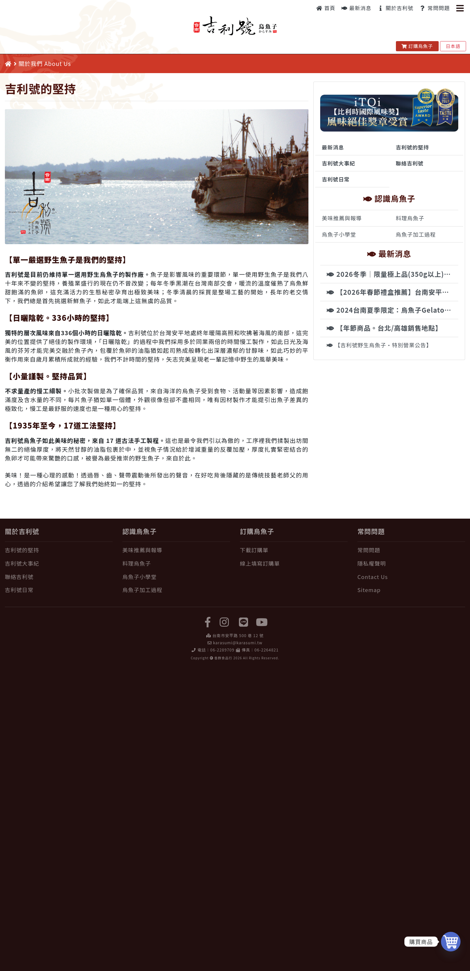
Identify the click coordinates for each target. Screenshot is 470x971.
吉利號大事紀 (338, 163)
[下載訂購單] (294, 550)
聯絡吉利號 (410, 163)
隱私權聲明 (371, 563)
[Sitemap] (411, 590)
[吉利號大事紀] (59, 563)
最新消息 (356, 8)
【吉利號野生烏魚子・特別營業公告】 (379, 345)
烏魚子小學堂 (339, 234)
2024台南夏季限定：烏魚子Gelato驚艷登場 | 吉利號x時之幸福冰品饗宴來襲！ (392, 310)
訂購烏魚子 (417, 46)
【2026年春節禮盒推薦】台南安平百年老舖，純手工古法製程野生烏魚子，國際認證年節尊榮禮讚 (392, 292)
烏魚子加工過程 (416, 234)
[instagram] (224, 621)
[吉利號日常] (59, 590)
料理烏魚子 (410, 218)
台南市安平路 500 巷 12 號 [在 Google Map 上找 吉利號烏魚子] (238, 635)
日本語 (453, 46)
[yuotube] (262, 621)
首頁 (326, 8)
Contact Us (372, 577)
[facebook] (207, 621)
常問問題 (434, 8)
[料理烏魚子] (176, 563)
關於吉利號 (396, 8)
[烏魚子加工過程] (176, 590)
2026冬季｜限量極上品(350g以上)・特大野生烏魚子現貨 (392, 274)
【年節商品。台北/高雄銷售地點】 (384, 328)
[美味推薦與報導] (176, 550)
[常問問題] (411, 550)
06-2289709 (222, 649)
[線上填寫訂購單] (294, 563)
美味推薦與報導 (342, 218)
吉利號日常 (336, 179)
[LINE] (244, 621)
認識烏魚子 (139, 531)
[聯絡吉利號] (59, 577)
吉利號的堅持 (412, 147)
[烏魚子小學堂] (176, 577)
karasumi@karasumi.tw (237, 642)
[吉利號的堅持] (59, 550)
